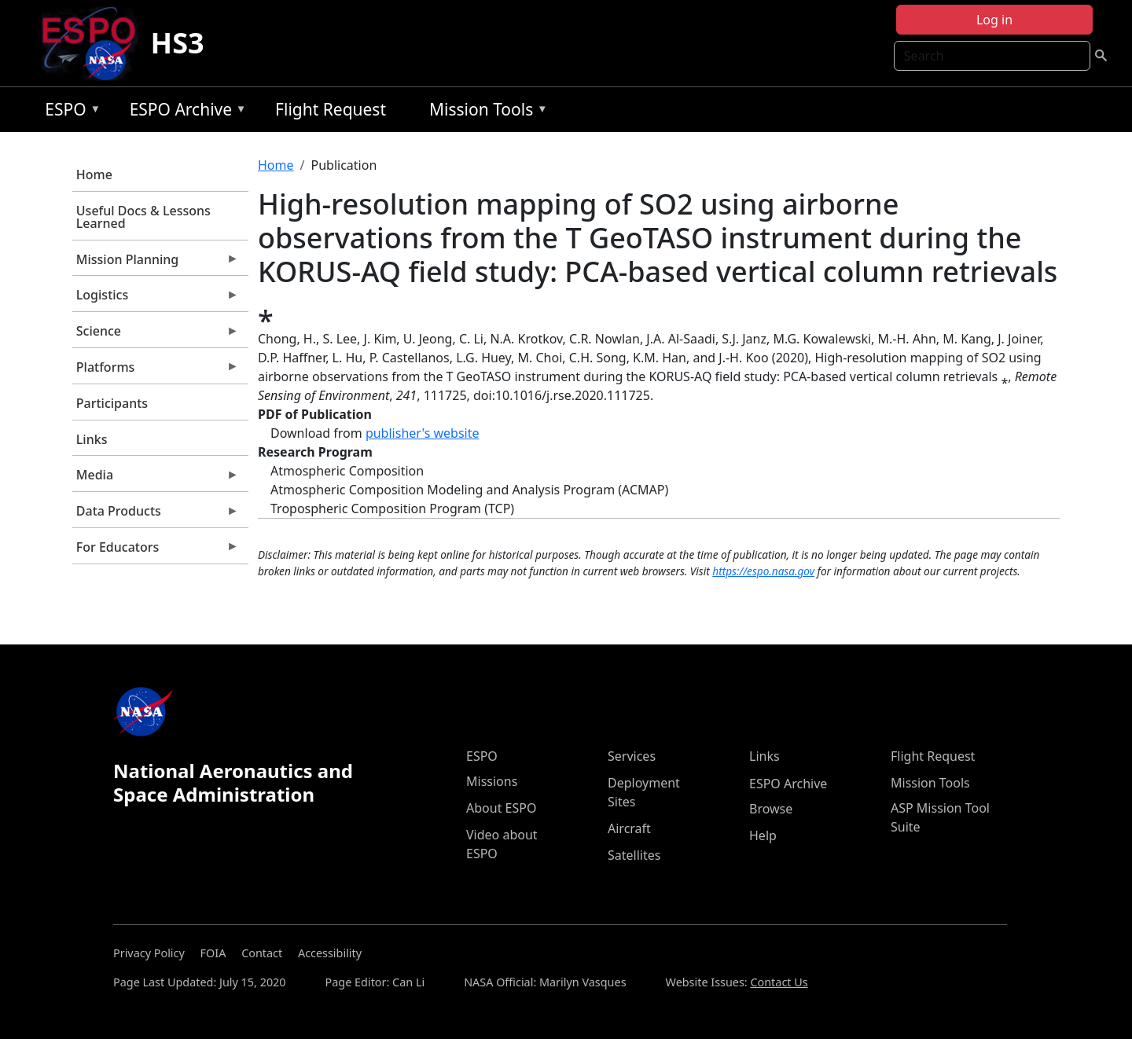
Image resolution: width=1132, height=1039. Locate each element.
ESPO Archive (184, 112)
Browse (770, 808)
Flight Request (330, 109)
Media (155, 478)
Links (92, 439)
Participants (112, 403)
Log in (994, 19)
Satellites (634, 855)
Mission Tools (484, 112)
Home (94, 174)
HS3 (177, 43)
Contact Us (778, 982)
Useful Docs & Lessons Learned (143, 217)
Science (155, 334)
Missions (491, 781)
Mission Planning (155, 263)
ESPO (69, 112)
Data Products (155, 514)
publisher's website (423, 433)
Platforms (155, 371)
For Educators (155, 551)
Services (632, 756)
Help (763, 835)
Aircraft (629, 828)
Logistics (155, 298)
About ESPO (501, 808)
